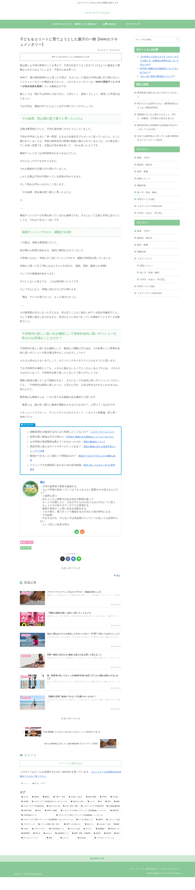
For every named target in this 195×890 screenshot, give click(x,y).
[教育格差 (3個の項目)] (26, 845)
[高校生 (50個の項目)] (36, 809)
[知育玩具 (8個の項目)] (115, 822)
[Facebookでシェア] (68, 567)
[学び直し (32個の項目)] (115, 809)
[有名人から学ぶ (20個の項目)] (78, 813)
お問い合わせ (151, 882)
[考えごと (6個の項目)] (89, 836)
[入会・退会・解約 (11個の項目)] (70, 818)
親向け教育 (26, 557)
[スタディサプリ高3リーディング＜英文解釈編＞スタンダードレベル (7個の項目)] (47, 832)
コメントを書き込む (70, 775)
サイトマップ (135, 882)
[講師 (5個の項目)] (117, 836)
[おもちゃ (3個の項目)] (48, 845)
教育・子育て (27, 551)
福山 (43, 490)
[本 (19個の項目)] (100, 813)
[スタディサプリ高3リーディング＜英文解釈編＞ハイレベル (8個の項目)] (84, 822)
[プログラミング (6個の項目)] (28, 836)
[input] (157, 39)
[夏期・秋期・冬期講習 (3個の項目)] (81, 845)
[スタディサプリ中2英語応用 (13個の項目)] (32, 818)
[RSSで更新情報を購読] (82, 540)
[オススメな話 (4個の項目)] (74, 841)
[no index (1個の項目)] (85, 850)
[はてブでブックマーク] (73, 567)
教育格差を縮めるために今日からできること (157, 94)
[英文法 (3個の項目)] (37, 845)
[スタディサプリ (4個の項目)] (39, 841)
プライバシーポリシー (170, 882)
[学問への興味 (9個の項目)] (51, 822)
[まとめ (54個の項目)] (25, 809)
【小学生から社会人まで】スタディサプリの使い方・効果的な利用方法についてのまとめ (159, 60)
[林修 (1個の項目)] (52, 850)
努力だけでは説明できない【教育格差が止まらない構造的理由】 (157, 105)
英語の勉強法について (96, 450)
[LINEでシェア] (79, 567)
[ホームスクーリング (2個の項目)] (32, 850)
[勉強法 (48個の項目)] (47, 809)
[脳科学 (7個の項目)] (100, 832)
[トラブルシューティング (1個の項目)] (107, 850)
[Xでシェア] (62, 567)
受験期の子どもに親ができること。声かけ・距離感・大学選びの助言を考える (156, 116)
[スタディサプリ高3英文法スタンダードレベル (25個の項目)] (50, 813)
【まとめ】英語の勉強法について (157, 76)
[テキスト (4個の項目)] (88, 841)
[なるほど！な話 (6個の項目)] (104, 836)
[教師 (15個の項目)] (117, 813)
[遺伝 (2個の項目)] (117, 845)
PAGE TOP (97, 871)
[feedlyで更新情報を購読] (76, 540)
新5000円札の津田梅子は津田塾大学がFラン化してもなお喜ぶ (157, 127)
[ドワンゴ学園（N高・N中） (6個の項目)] (49, 836)
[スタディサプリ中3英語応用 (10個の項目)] (92, 818)
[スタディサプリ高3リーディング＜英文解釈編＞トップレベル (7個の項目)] (88, 827)
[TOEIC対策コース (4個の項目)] (57, 841)
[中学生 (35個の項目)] (104, 809)
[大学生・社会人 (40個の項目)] (76, 809)
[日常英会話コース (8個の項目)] (37, 827)
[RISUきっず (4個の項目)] (114, 841)
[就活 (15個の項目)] (108, 813)
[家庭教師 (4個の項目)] (101, 841)
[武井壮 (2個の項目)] (97, 845)
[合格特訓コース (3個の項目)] (62, 845)
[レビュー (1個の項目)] (67, 850)
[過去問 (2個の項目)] (108, 845)
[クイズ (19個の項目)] (91, 813)
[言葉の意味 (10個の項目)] (27, 822)
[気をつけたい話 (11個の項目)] (53, 818)
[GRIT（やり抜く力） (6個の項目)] (73, 836)
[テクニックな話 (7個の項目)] (113, 832)
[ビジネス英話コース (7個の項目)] (85, 832)
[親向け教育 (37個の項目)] (91, 809)
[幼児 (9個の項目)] (38, 822)
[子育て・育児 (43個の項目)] (59, 809)
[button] (177, 39)
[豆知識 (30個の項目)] (25, 813)
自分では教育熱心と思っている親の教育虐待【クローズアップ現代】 (157, 138)
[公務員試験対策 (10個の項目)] (113, 818)
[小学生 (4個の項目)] (25, 841)
